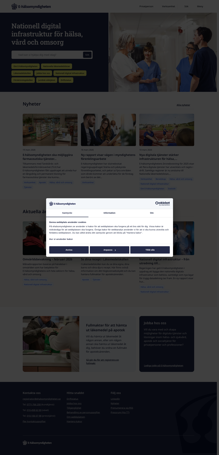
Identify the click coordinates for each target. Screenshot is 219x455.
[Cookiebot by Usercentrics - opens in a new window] (157, 203)
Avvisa (69, 250)
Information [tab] (109, 213)
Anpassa (110, 250)
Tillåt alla (150, 250)
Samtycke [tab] (67, 213)
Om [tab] (152, 213)
